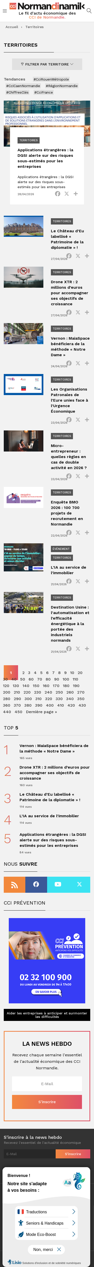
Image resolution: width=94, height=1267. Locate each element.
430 (82, 705)
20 (80, 672)
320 (48, 698)
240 (48, 692)
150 (36, 685)
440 (7, 711)
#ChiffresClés (17, 92)
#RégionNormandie (62, 86)
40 (14, 679)
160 (46, 685)
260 (70, 692)
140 (26, 685)
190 (76, 685)
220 (27, 692)
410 (60, 705)
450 (18, 711)
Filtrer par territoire (47, 64)
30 (5, 679)
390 (38, 705)
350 (80, 698)
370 (17, 705)
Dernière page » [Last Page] (41, 711)
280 (6, 698)
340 (70, 698)
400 (50, 705)
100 (66, 679)
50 (22, 679)
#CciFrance (43, 92)
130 (16, 685)
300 (28, 698)
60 (31, 679)
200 (6, 692)
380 (28, 705)
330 (59, 698)
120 (6, 685)
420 (71, 705)
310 (38, 698)
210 (17, 692)
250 (59, 692)
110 (75, 679)
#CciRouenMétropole (51, 79)
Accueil (12, 27)
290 (17, 698)
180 (66, 685)
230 (37, 692)
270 (80, 692)
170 (56, 685)
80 (48, 679)
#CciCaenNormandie (23, 86)
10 (72, 672)
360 (6, 705)
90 (56, 679)
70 (39, 679)
